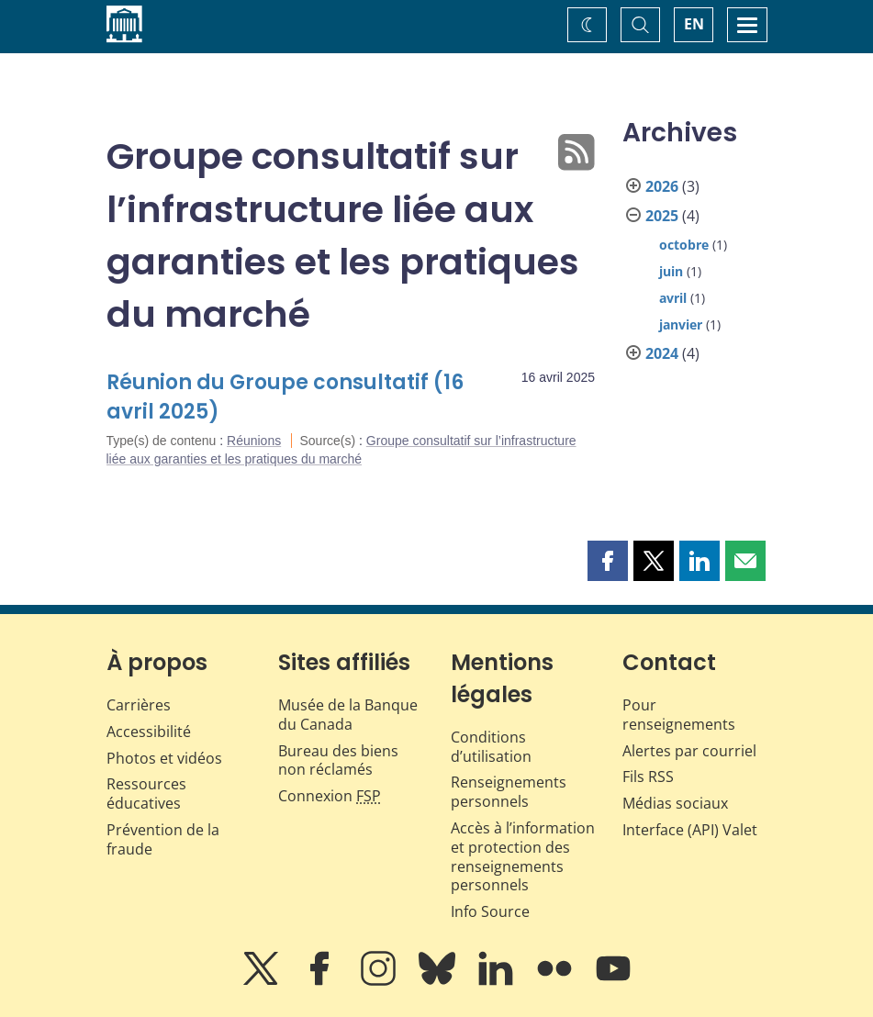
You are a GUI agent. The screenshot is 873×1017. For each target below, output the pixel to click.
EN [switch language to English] (694, 24)
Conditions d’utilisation (491, 746)
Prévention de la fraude (162, 839)
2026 (661, 186)
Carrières (138, 705)
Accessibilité (148, 731)
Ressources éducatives (146, 793)
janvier (680, 324)
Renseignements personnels (508, 791)
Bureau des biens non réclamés (338, 760)
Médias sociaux (675, 803)
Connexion (329, 796)
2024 (661, 353)
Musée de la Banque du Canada (348, 714)
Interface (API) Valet (689, 830)
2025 (661, 216)
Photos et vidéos (164, 758)
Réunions (254, 440)
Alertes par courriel (689, 751)
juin (671, 271)
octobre (684, 244)
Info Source (490, 911)
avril (673, 298)
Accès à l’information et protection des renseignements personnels (523, 856)
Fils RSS (648, 776)
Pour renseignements (678, 714)
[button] (608, 561)
